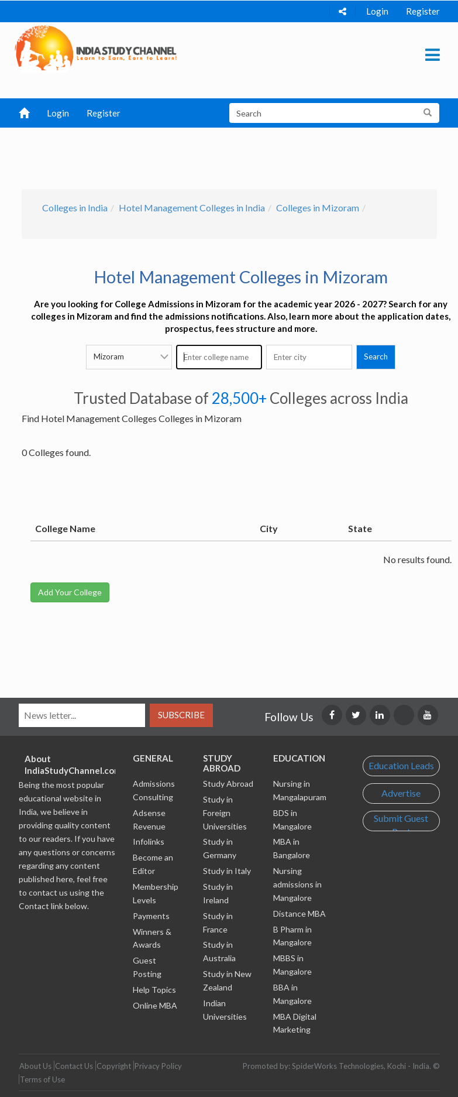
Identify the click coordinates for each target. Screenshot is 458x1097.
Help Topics (154, 990)
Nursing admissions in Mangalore (297, 884)
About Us (35, 1066)
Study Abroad (228, 784)
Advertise (401, 792)
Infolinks (148, 841)
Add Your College (70, 592)
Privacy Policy (158, 1066)
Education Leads (401, 765)
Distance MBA (299, 913)
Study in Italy (227, 871)
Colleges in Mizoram (317, 207)
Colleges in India (75, 207)
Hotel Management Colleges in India (192, 207)
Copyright (114, 1066)
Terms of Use (42, 1079)
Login (377, 11)
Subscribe (181, 714)
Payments (151, 916)
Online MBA (155, 1005)
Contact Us (74, 1066)
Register (423, 11)
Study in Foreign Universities (225, 812)
